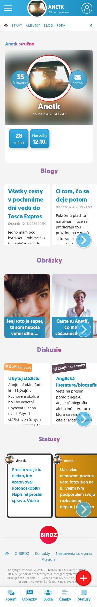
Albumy (33, 25)
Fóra (61, 25)
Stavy (17, 25)
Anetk (58, 9)
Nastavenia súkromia (74, 553)
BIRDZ (48, 535)
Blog (48, 25)
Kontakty (42, 553)
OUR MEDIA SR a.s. (53, 570)
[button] (79, 238)
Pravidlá (49, 559)
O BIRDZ (22, 553)
